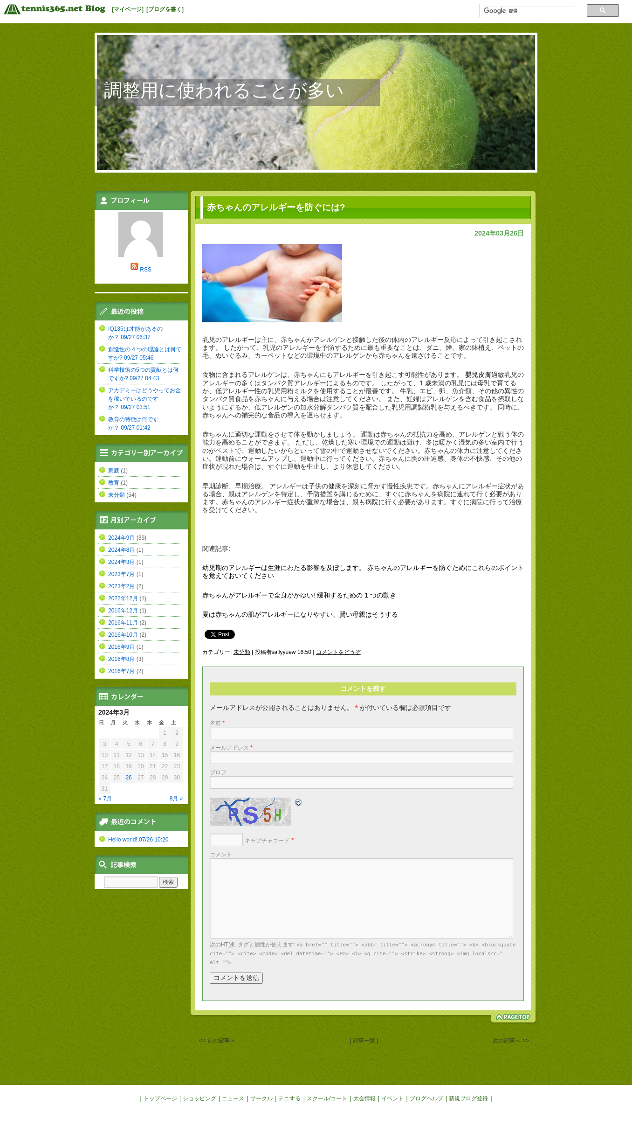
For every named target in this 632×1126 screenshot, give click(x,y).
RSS (145, 269)
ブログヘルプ (426, 1098)
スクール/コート (327, 1098)
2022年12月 (123, 598)
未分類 (242, 652)
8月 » (176, 798)
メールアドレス (231, 747)
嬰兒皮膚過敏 (484, 374)
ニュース (233, 1098)
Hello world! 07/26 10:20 (138, 839)
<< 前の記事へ (217, 1040)
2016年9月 (121, 647)
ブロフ (218, 772)
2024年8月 (121, 550)
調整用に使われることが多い (224, 90)
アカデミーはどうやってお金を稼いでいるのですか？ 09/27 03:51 (144, 398)
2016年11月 (123, 622)
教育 (113, 483)
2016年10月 (123, 635)
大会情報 (364, 1098)
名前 (217, 723)
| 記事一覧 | (364, 1040)
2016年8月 (121, 659)
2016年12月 (123, 610)
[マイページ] (128, 9)
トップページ (160, 1098)
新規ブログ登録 (468, 1098)
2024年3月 (121, 562)
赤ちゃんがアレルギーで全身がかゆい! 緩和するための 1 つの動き (299, 595)
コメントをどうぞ (338, 652)
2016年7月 (121, 671)
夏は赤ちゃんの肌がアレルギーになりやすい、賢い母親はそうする (300, 614)
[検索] (529, 11)
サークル (261, 1098)
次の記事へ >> (511, 1040)
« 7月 (105, 798)
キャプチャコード (267, 840)
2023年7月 (121, 574)
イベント (392, 1098)
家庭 (113, 470)
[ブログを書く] (165, 9)
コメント (221, 854)
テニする (289, 1098)
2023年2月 (121, 586)
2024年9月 (121, 538)
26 (128, 777)
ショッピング (199, 1098)
